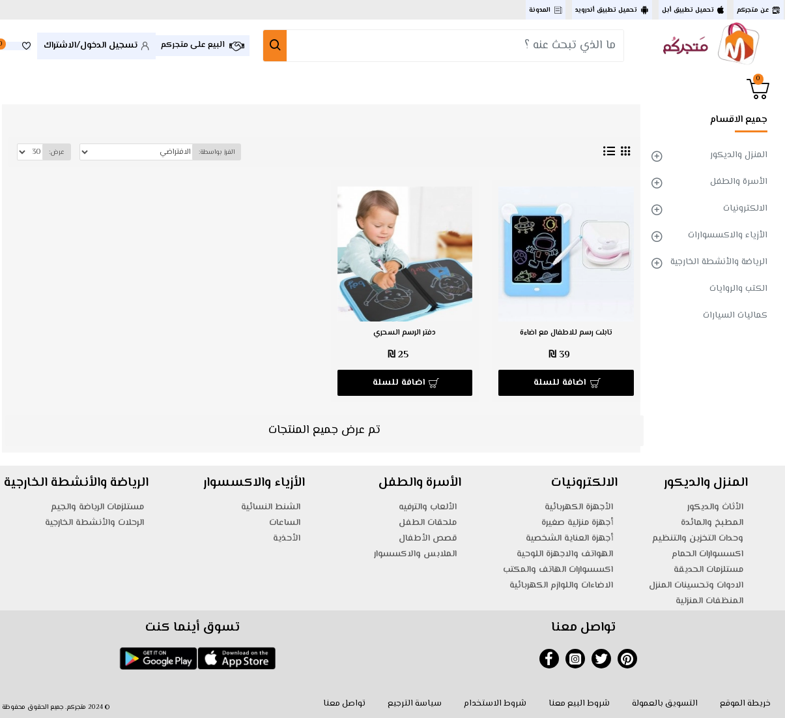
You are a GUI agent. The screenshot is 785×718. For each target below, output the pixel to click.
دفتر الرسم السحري (404, 333)
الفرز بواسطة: (215, 152)
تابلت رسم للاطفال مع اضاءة (566, 333)
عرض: (56, 152)
